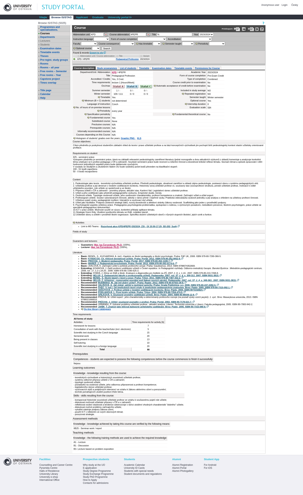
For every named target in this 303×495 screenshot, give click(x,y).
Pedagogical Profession (127, 59)
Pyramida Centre (48, 468)
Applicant (82, 17)
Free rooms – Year (50, 75)
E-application (90, 468)
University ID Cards (134, 468)
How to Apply (90, 480)
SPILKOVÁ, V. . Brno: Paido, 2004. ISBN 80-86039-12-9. (146, 294)
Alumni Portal (179, 468)
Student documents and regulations (143, 474)
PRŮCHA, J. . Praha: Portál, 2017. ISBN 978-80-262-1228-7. (129, 261)
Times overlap (48, 82)
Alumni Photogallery (183, 471)
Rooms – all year (49, 67)
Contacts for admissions (95, 483)
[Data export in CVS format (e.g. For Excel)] (251, 29)
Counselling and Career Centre (55, 465)
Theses (44, 56)
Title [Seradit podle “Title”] (121, 56)
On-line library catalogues (97, 309)
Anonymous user (270, 5)
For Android (210, 465)
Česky (294, 5)
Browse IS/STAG (61, 17)
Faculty (76, 43)
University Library (48, 474)
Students (45, 44)
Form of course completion (124, 39)
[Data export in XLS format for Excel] (244, 29)
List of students (128, 68)
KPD (114, 72)
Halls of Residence (49, 471)
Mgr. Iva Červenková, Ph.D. (108, 245)
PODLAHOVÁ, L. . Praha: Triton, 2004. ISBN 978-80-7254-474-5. (140, 292)
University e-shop (48, 477)
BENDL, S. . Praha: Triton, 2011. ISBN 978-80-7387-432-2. (137, 278)
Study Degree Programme (97, 471)
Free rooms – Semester (53, 71)
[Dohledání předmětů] (148, 35)
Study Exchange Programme (98, 474)
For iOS (208, 468)
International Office (49, 480)
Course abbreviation (119, 34)
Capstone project (50, 79)
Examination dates (50, 48)
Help (42, 98)
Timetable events (50, 52)
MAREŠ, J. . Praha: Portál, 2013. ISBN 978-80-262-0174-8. (131, 263)
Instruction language (83, 39)
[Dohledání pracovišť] (106, 35)
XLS (139, 138)
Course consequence (109, 43)
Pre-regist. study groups (54, 59)
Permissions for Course (207, 68)
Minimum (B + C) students (97, 100)
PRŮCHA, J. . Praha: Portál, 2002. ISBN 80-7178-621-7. (145, 302)
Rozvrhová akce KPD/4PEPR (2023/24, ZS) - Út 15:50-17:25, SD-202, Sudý (139, 226)
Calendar (45, 94)
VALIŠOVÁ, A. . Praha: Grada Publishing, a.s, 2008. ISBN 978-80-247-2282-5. (157, 285)
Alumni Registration (182, 465)
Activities (80, 222)
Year (196, 34)
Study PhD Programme (95, 477)
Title (154, 34)
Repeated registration (195, 94)
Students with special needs (139, 471)
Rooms (44, 63)
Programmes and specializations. (50, 28)
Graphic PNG (128, 138)
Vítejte (43, 17)
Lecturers (45, 40)
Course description (84, 68)
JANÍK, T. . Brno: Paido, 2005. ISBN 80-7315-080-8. (152, 306)
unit (81, 34)
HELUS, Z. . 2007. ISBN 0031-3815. (156, 275)
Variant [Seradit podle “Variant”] (146, 56)
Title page (45, 90)
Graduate (98, 17)
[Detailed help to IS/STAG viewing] (262, 29)
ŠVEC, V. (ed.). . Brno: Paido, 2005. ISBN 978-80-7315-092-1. (164, 287)
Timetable (144, 68)
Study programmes (107, 68)
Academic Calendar (134, 465)
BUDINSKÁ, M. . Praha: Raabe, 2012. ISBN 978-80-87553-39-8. (141, 282)
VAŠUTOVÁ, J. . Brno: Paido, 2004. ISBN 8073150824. (150, 290)
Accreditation (174, 39)
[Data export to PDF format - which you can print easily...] (237, 29)
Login (284, 5)
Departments (47, 37)
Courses (45, 33)
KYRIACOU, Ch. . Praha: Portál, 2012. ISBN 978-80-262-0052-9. (134, 258)
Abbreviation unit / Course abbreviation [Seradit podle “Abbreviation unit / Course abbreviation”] (97, 56)
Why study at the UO (94, 465)
